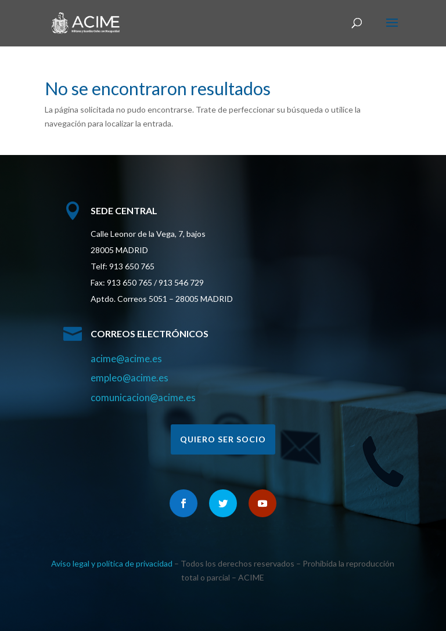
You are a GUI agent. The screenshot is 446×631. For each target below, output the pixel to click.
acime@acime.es (126, 358)
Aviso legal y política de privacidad (111, 563)
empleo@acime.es (129, 378)
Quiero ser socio (223, 439)
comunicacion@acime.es (143, 397)
